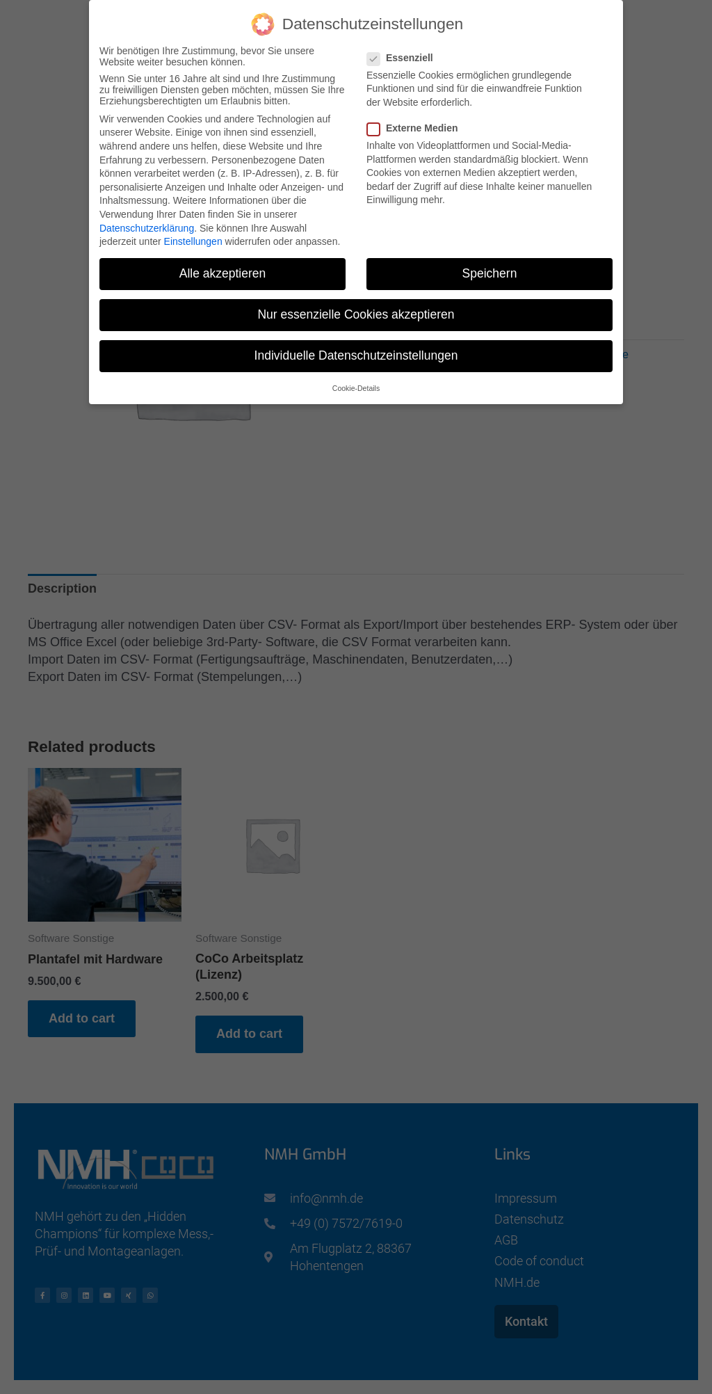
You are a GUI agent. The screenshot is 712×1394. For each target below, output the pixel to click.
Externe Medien (416, 125)
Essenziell (404, 55)
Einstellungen (193, 239)
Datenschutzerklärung (146, 225)
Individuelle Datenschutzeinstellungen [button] (356, 353)
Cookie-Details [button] (356, 385)
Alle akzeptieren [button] (222, 271)
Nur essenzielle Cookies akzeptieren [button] (355, 312)
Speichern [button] (489, 271)
